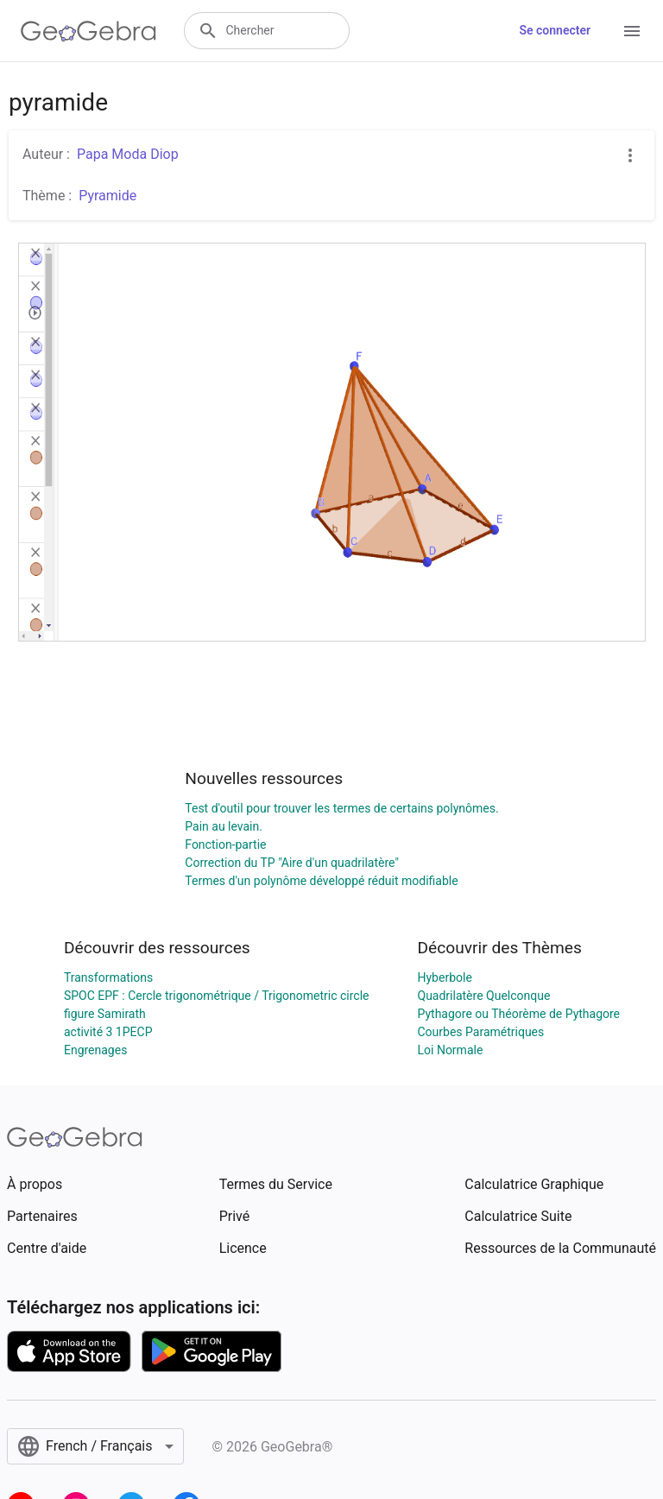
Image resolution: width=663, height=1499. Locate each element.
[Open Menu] (632, 31)
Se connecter (554, 30)
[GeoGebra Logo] (88, 31)
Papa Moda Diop (128, 154)
